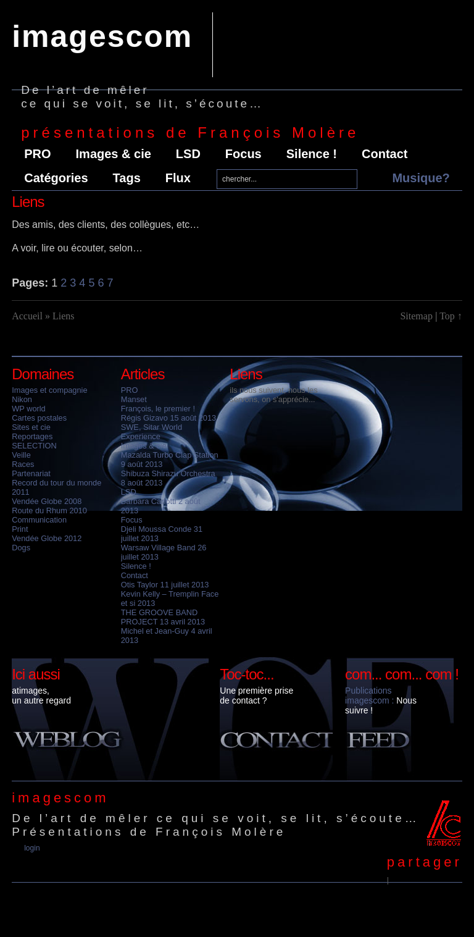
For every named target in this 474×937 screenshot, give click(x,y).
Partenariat (31, 473)
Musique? (420, 178)
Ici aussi (36, 674)
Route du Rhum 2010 (49, 510)
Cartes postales (39, 417)
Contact (384, 154)
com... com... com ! (402, 674)
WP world (29, 408)
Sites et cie (31, 427)
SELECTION (34, 445)
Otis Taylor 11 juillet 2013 (165, 584)
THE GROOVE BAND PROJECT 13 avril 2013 (163, 617)
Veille (21, 455)
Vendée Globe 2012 (46, 538)
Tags (127, 178)
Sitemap (416, 316)
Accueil (27, 316)
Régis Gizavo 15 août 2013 (168, 417)
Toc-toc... (246, 674)
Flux (178, 178)
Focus (243, 154)
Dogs (21, 547)
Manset (134, 399)
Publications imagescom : (369, 695)
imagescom (102, 36)
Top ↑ (450, 316)
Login (32, 848)
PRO (37, 154)
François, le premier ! (158, 408)
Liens (246, 374)
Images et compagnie (49, 390)
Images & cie (113, 154)
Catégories (56, 178)
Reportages (32, 436)
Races (23, 464)
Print (20, 529)
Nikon (22, 399)
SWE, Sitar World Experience (151, 431)
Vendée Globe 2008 (46, 501)
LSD (188, 154)
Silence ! (311, 154)
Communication (39, 519)
